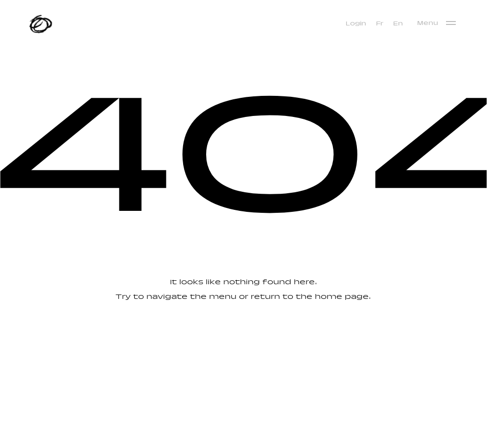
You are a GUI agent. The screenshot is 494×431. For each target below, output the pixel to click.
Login (356, 24)
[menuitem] (379, 24)
